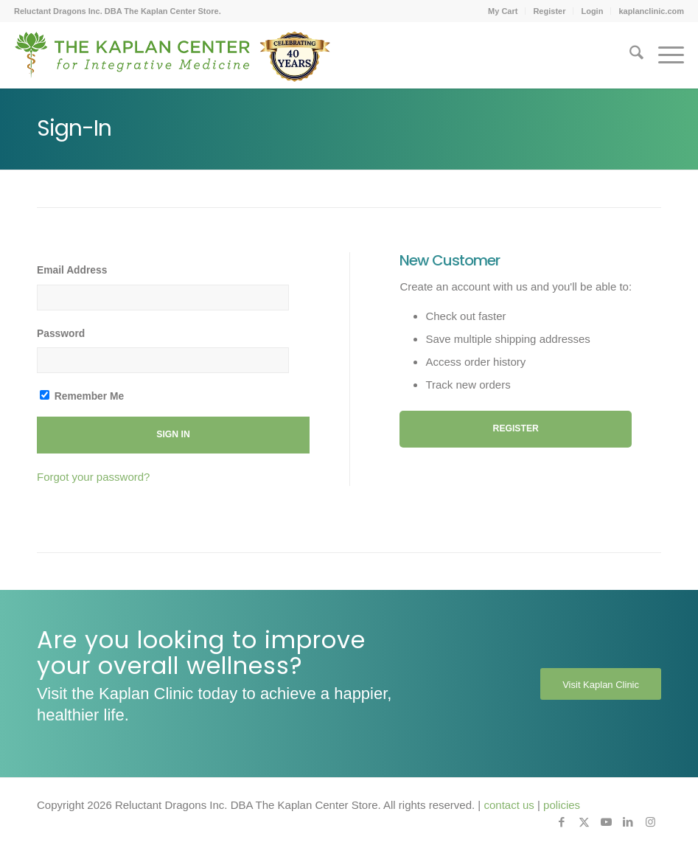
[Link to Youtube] (606, 822)
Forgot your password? (93, 476)
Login (592, 11)
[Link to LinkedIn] (628, 822)
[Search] (629, 55)
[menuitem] (503, 11)
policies (561, 805)
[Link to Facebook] (562, 822)
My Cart (502, 11)
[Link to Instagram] (650, 822)
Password (61, 333)
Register (549, 11)
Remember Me (82, 396)
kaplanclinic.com (651, 11)
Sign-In (74, 128)
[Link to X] (584, 822)
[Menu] (663, 55)
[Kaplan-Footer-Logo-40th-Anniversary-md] (172, 60)
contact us (509, 805)
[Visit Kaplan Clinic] (600, 684)
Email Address (72, 270)
